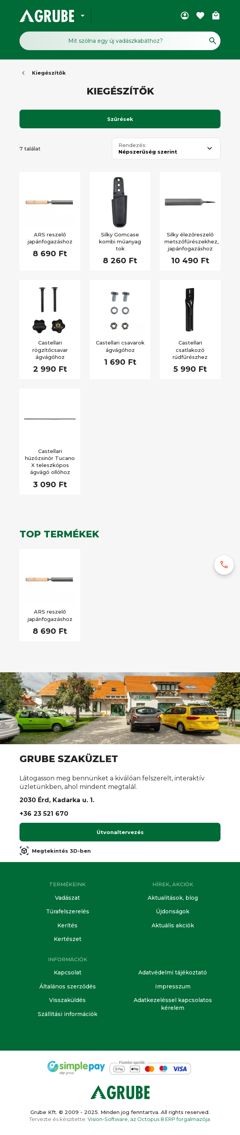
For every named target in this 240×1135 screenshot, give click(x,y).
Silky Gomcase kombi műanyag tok (120, 241)
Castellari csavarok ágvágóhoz (120, 346)
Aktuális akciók (173, 925)
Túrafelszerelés (67, 911)
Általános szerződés (67, 986)
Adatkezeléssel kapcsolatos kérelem (173, 1004)
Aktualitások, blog (173, 897)
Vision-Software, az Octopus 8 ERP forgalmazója (149, 1119)
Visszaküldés (67, 1000)
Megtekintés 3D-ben (55, 850)
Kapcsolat (67, 972)
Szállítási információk (67, 1014)
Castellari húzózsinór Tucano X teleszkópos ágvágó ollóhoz (50, 462)
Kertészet (67, 939)
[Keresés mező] (120, 40)
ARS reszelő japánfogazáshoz (50, 238)
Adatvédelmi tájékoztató (172, 972)
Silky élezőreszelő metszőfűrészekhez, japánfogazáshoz (190, 241)
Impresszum (173, 986)
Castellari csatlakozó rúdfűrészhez (190, 349)
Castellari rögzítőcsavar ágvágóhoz (50, 349)
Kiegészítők (49, 73)
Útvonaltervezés (120, 832)
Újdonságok (172, 911)
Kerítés (67, 925)
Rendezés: (132, 145)
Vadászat (67, 897)
